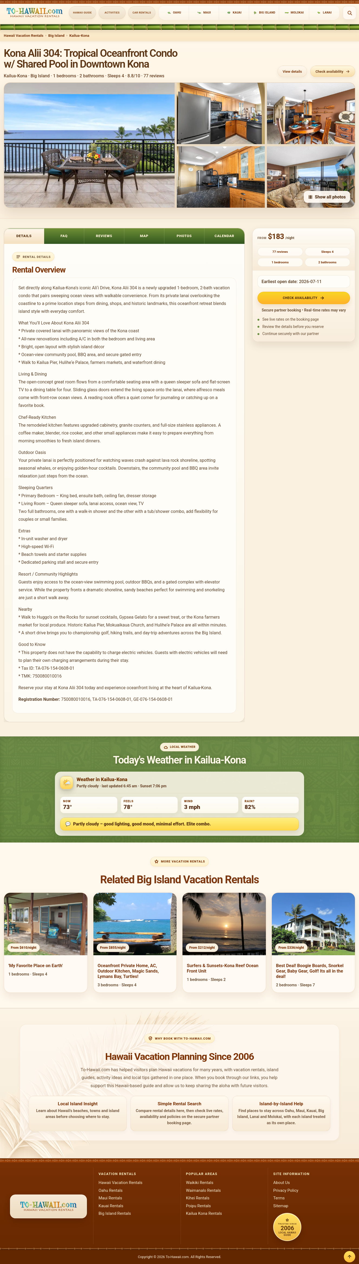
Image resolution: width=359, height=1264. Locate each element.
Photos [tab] (184, 236)
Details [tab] (24, 236)
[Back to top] (349, 1256)
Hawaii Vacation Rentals (23, 36)
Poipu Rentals (198, 1205)
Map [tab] (144, 236)
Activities (112, 12)
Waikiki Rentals (199, 1182)
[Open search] (349, 12)
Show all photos (327, 197)
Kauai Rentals (111, 1205)
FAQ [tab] (64, 236)
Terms (279, 1198)
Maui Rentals (110, 1198)
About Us (281, 1182)
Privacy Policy (285, 1190)
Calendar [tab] (224, 236)
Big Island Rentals (115, 1213)
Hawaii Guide (82, 12)
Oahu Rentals (111, 1190)
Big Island (56, 36)
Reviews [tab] (104, 236)
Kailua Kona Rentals (204, 1213)
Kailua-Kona (79, 36)
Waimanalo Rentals (203, 1190)
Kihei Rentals (198, 1198)
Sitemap (280, 1205)
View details (292, 71)
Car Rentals (142, 12)
